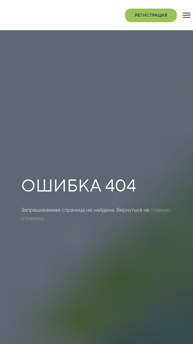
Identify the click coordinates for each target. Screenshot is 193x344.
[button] (186, 15)
